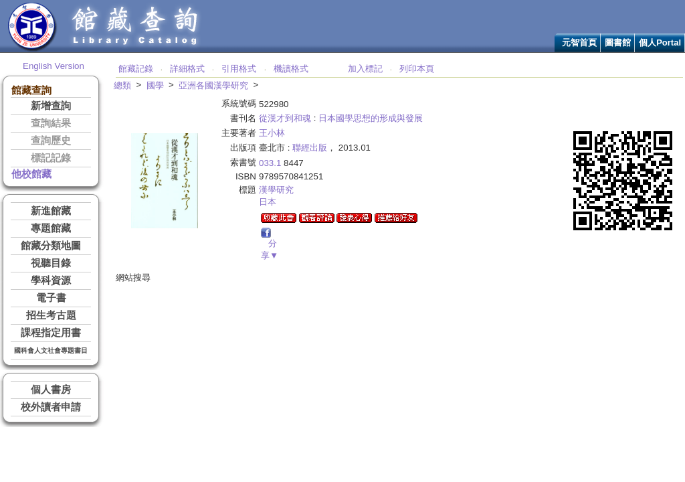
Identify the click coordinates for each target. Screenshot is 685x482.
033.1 (270, 163)
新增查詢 (51, 105)
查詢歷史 (51, 140)
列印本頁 (416, 69)
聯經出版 (309, 148)
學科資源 (51, 280)
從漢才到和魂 (285, 118)
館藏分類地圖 (51, 245)
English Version (53, 66)
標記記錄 (51, 158)
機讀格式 (291, 69)
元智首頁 (579, 42)
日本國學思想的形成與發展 (370, 118)
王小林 (272, 133)
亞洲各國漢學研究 (213, 85)
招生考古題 (51, 315)
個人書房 (51, 389)
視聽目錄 (51, 263)
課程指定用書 (51, 332)
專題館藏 (51, 228)
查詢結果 (51, 123)
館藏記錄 (135, 69)
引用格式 (238, 69)
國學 (155, 85)
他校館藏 (31, 174)
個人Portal (660, 42)
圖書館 (618, 42)
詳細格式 (187, 69)
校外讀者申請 (51, 407)
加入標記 (365, 69)
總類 (122, 85)
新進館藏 (51, 211)
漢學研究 (276, 190)
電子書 (51, 298)
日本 (267, 202)
